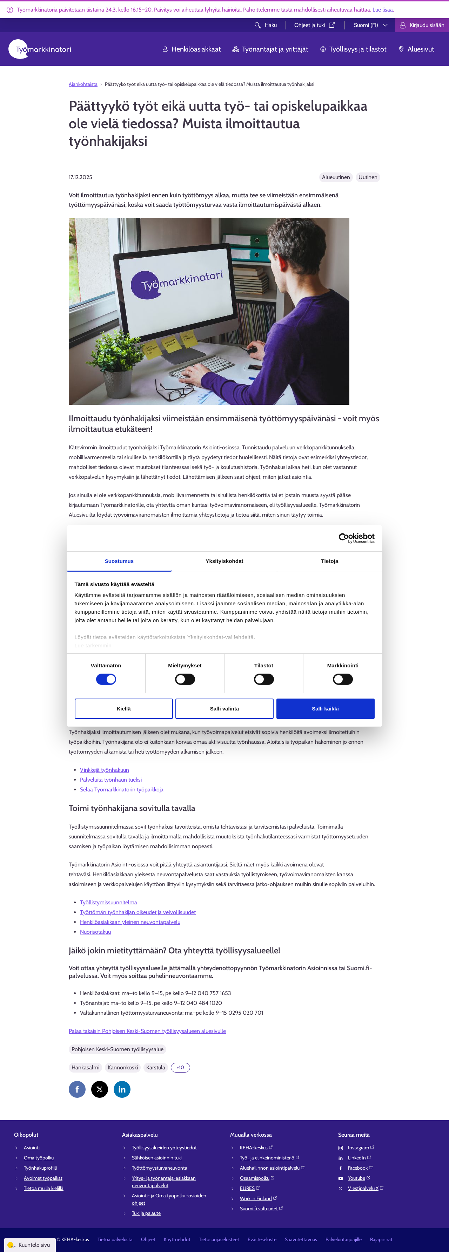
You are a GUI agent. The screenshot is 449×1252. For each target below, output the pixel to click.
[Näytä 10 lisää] (180, 1068)
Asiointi (32, 1147)
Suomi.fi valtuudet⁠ (261, 1208)
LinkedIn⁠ (359, 1158)
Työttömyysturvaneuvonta (159, 1168)
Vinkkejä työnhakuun (104, 770)
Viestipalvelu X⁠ (366, 1188)
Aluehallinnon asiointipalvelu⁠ (272, 1168)
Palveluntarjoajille (344, 1239)
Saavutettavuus (301, 1239)
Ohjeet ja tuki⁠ (315, 25)
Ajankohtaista (83, 84)
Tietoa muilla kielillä (43, 1188)
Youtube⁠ (359, 1178)
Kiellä (123, 709)
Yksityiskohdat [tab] (224, 561)
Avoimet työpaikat (43, 1178)
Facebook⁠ (360, 1168)
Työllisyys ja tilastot (353, 49)
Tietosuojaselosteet (219, 1239)
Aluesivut (416, 49)
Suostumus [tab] (119, 561)
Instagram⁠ (361, 1147)
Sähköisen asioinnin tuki (157, 1158)
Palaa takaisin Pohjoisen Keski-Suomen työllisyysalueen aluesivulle (147, 1031)
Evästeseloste (262, 1239)
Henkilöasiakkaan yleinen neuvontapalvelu (130, 922)
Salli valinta (224, 709)
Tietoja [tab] (330, 561)
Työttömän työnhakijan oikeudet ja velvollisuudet (138, 912)
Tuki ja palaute (146, 1213)
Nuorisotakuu (95, 931)
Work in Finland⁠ (258, 1198)
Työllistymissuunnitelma (108, 902)
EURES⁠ (250, 1188)
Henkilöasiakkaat (191, 49)
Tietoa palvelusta (115, 1239)
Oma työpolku (39, 1158)
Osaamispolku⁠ (257, 1178)
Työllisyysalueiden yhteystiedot (164, 1147)
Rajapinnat (381, 1239)
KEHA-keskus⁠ (256, 1147)
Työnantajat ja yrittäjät (270, 49)
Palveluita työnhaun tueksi (111, 779)
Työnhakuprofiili (40, 1168)
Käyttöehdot (177, 1239)
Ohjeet (148, 1239)
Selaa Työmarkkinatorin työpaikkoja (121, 789)
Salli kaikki (325, 709)
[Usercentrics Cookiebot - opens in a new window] (344, 538)
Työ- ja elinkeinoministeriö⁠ (270, 1158)
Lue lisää (383, 9)
